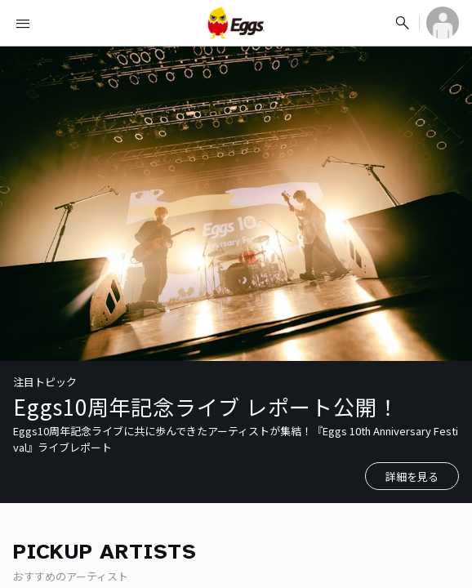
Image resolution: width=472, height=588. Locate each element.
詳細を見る (412, 476)
